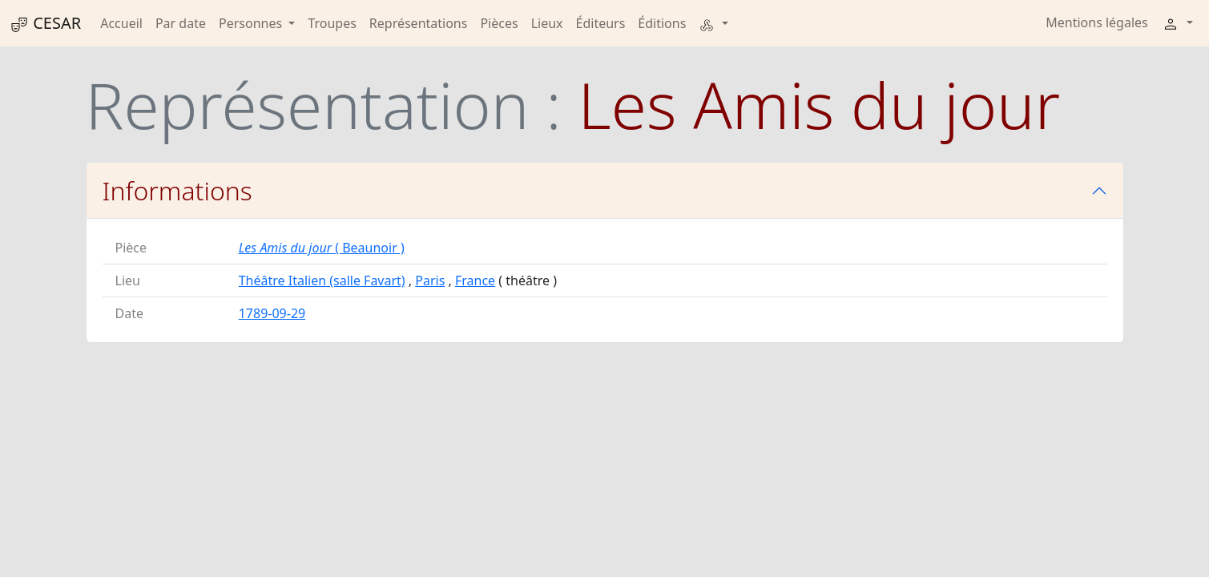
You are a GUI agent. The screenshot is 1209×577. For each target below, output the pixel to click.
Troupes (332, 23)
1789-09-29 (272, 313)
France (475, 280)
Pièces (499, 23)
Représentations (418, 23)
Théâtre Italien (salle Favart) (322, 280)
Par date (180, 23)
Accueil (121, 23)
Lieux (547, 23)
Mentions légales (1097, 22)
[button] (713, 23)
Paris (430, 280)
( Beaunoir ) (322, 247)
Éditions (662, 23)
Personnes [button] (252, 23)
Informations (177, 190)
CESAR (45, 23)
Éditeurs (601, 23)
